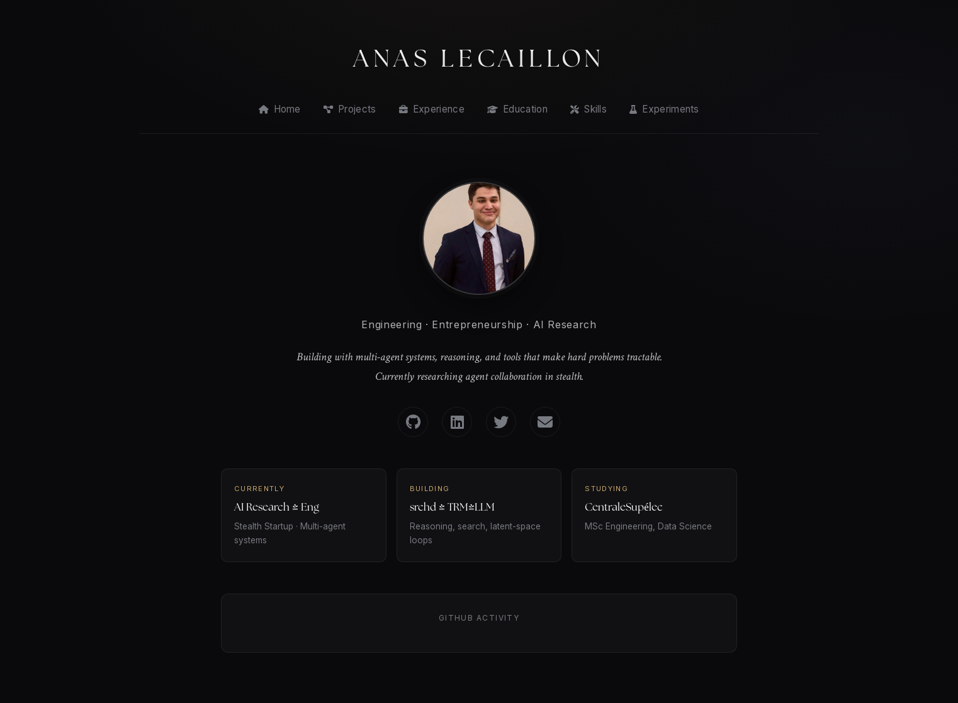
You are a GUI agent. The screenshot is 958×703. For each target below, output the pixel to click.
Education (517, 109)
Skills (588, 109)
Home (280, 109)
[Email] (545, 422)
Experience (432, 109)
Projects (350, 109)
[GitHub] (413, 422)
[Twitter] (501, 422)
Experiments (664, 109)
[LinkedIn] (457, 422)
